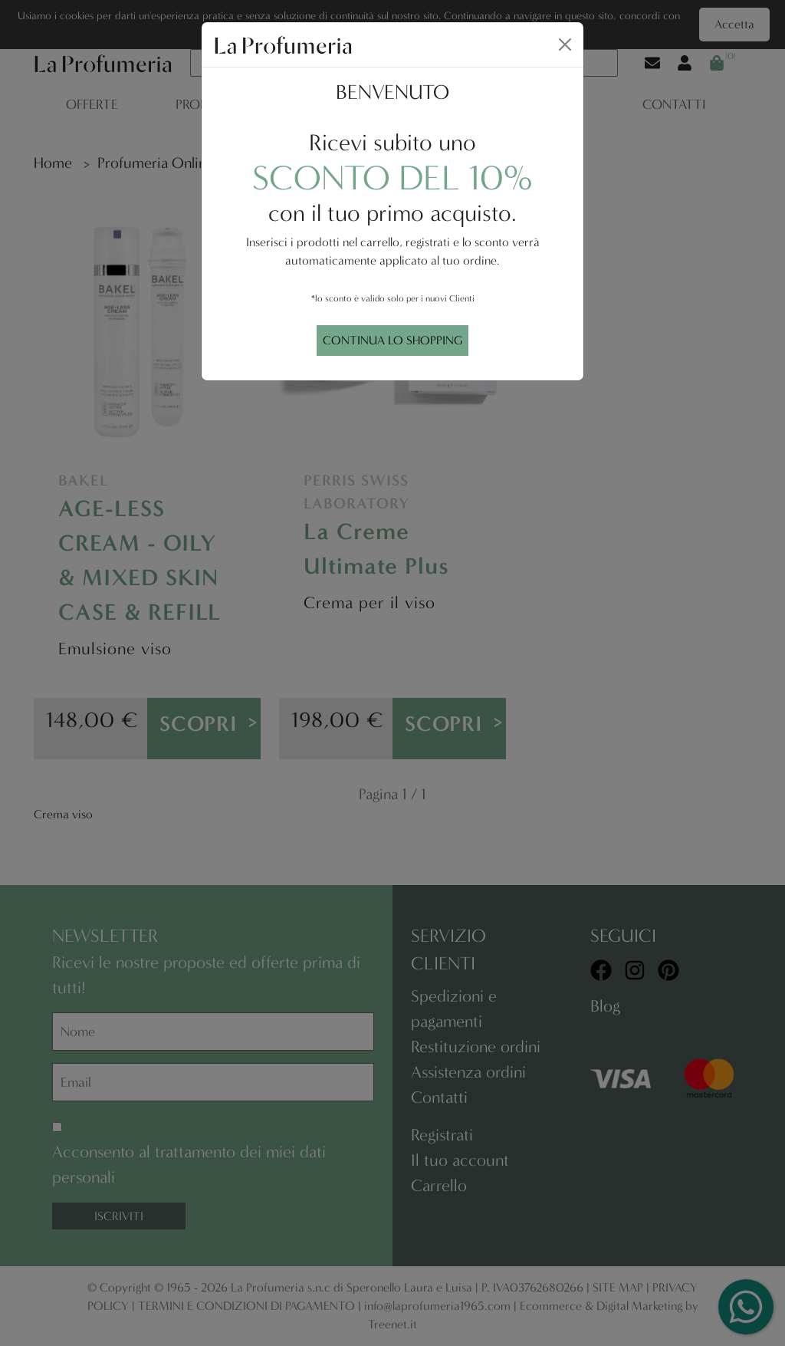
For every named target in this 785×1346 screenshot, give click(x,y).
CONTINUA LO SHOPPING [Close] (392, 340)
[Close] (565, 44)
